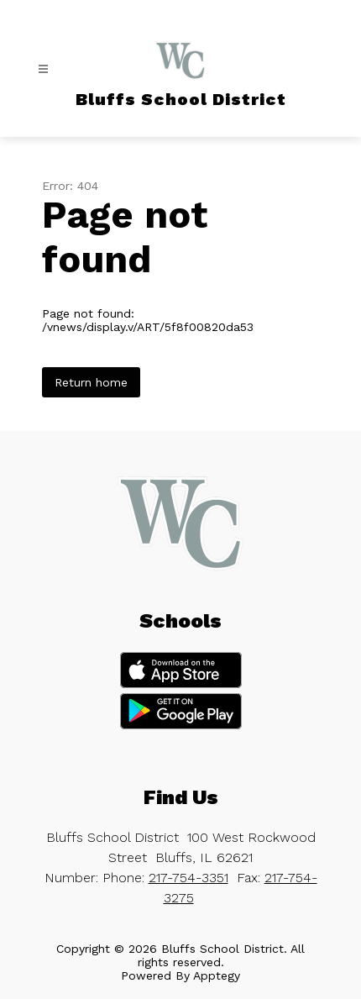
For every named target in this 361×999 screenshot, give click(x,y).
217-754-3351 (188, 878)
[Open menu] (43, 69)
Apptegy (216, 975)
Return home (91, 382)
